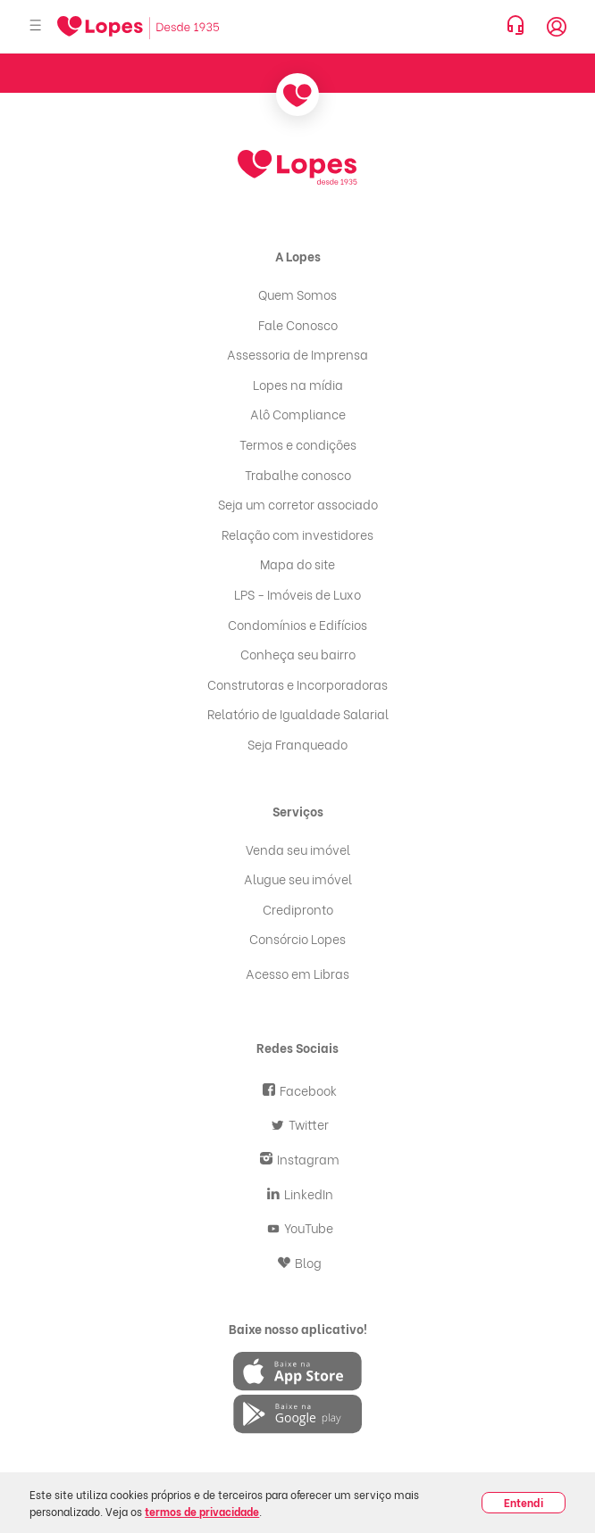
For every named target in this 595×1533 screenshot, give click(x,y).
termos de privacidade (202, 1511)
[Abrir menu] (36, 26)
